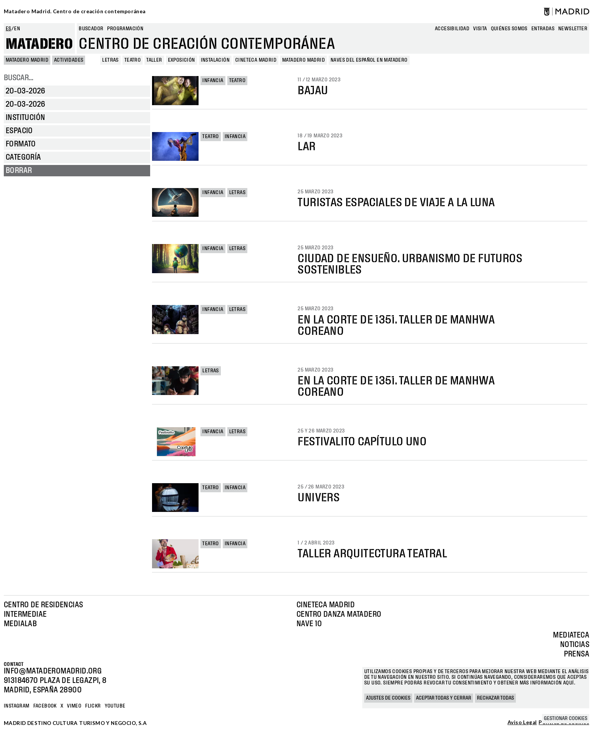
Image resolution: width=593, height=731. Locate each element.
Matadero (39, 44)
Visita (480, 28)
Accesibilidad (452, 28)
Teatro (237, 80)
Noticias (574, 645)
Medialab (20, 624)
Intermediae (25, 614)
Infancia (212, 80)
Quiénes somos (509, 28)
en (17, 28)
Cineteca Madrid (325, 605)
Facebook (45, 706)
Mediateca (571, 635)
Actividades (68, 60)
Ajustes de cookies (388, 698)
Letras (237, 192)
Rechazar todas (495, 698)
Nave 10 (309, 624)
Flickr (93, 706)
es (8, 28)
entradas (542, 28)
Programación (125, 28)
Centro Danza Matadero (338, 614)
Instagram (16, 706)
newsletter (572, 28)
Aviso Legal (522, 722)
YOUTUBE (115, 706)
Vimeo (74, 706)
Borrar (19, 170)
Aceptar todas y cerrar (443, 698)
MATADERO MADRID (27, 60)
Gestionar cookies (565, 718)
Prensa (576, 654)
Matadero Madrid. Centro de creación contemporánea (75, 11)
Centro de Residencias (43, 605)
